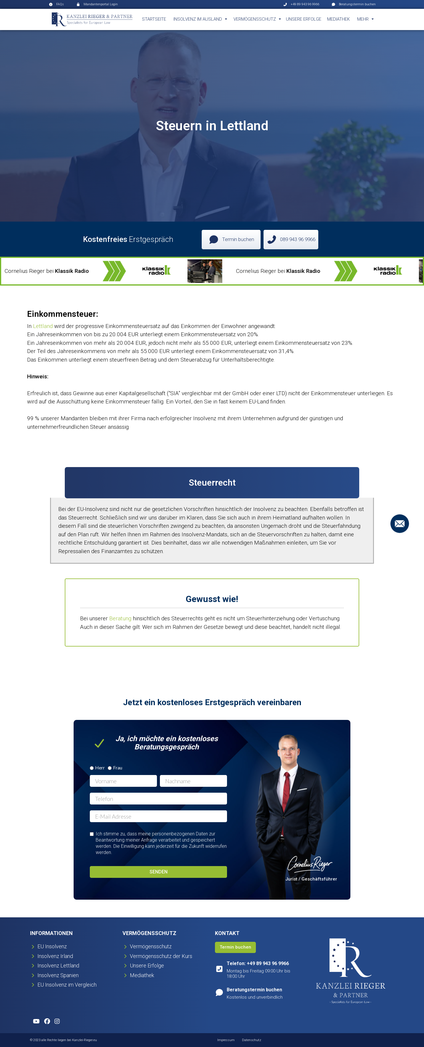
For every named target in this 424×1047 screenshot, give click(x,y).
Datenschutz (251, 1040)
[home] (92, 19)
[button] (200, 19)
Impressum (226, 1040)
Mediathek (338, 19)
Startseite (154, 19)
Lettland (43, 326)
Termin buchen (235, 947)
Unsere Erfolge (303, 19)
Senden (159, 872)
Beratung (121, 618)
